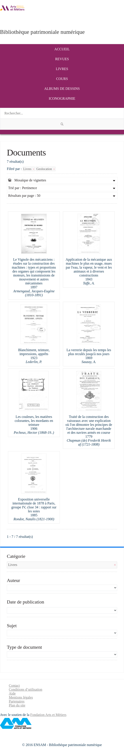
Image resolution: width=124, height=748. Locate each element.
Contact (14, 685)
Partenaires (16, 701)
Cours (62, 79)
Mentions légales (21, 697)
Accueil (62, 49)
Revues (62, 59)
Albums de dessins (62, 88)
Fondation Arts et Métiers (48, 715)
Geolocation (45, 169)
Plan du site (17, 705)
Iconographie (62, 98)
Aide (12, 693)
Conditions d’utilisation (25, 689)
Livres (62, 69)
